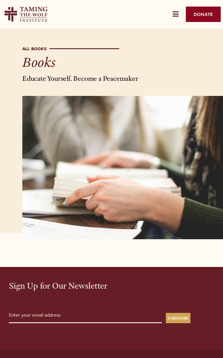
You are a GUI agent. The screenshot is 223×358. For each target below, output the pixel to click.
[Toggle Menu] (176, 14)
